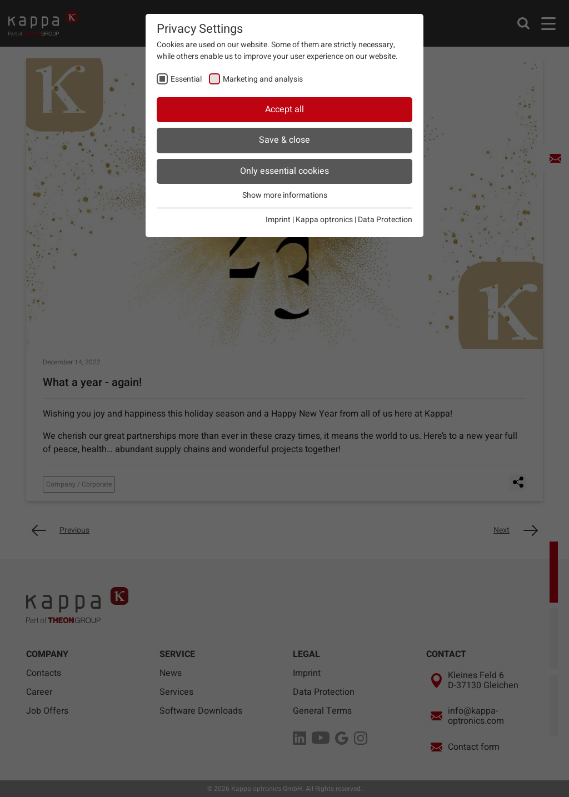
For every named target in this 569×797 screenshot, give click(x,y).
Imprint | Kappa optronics (309, 219)
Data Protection (385, 219)
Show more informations (284, 195)
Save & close (284, 140)
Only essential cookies (284, 171)
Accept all (284, 109)
